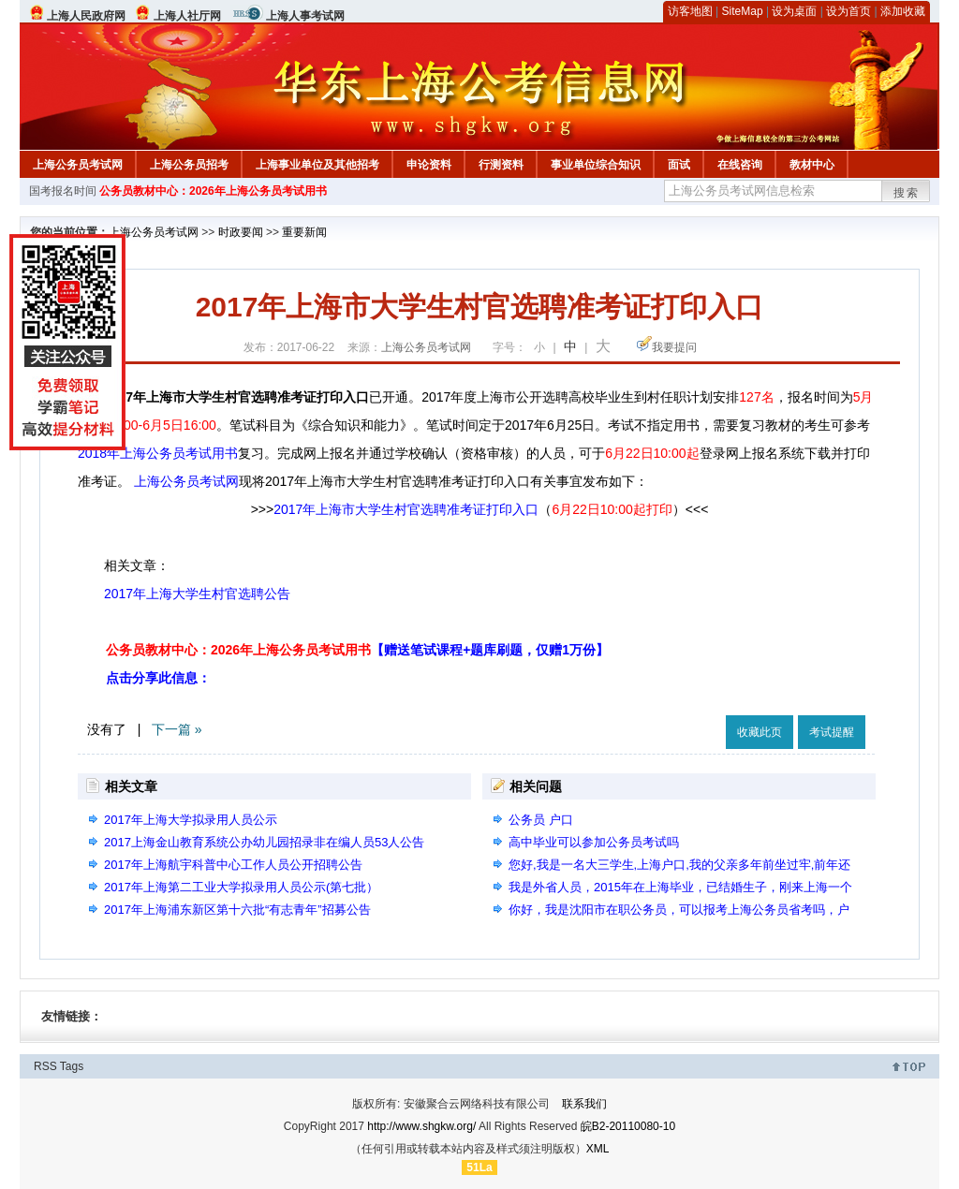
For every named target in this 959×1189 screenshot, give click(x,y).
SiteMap (742, 11)
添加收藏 (902, 11)
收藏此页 (759, 732)
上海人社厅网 (187, 15)
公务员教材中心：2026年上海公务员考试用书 (213, 191)
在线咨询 (739, 164)
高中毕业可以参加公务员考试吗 (594, 842)
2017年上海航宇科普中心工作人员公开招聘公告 (233, 865)
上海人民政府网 (86, 15)
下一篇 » (177, 729)
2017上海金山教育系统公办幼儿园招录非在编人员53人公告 (264, 842)
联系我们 (584, 1103)
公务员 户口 (541, 820)
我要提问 (674, 347)
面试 (679, 164)
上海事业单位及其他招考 (317, 164)
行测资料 (501, 164)
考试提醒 (831, 732)
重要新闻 (304, 232)
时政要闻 (240, 232)
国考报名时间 (62, 191)
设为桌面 (794, 11)
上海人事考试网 (305, 15)
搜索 (906, 192)
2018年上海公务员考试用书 (158, 453)
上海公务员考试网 (78, 164)
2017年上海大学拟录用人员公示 (190, 820)
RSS (45, 1066)
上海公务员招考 (189, 164)
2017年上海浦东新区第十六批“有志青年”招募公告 (237, 910)
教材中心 (811, 164)
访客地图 (690, 11)
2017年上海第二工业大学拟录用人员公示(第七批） (241, 887)
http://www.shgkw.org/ (421, 1126)
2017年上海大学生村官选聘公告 (197, 593)
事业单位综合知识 (596, 164)
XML (598, 1148)
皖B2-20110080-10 (628, 1126)
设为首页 (848, 11)
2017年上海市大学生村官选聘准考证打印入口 (406, 509)
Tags (71, 1066)
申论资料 (428, 164)
